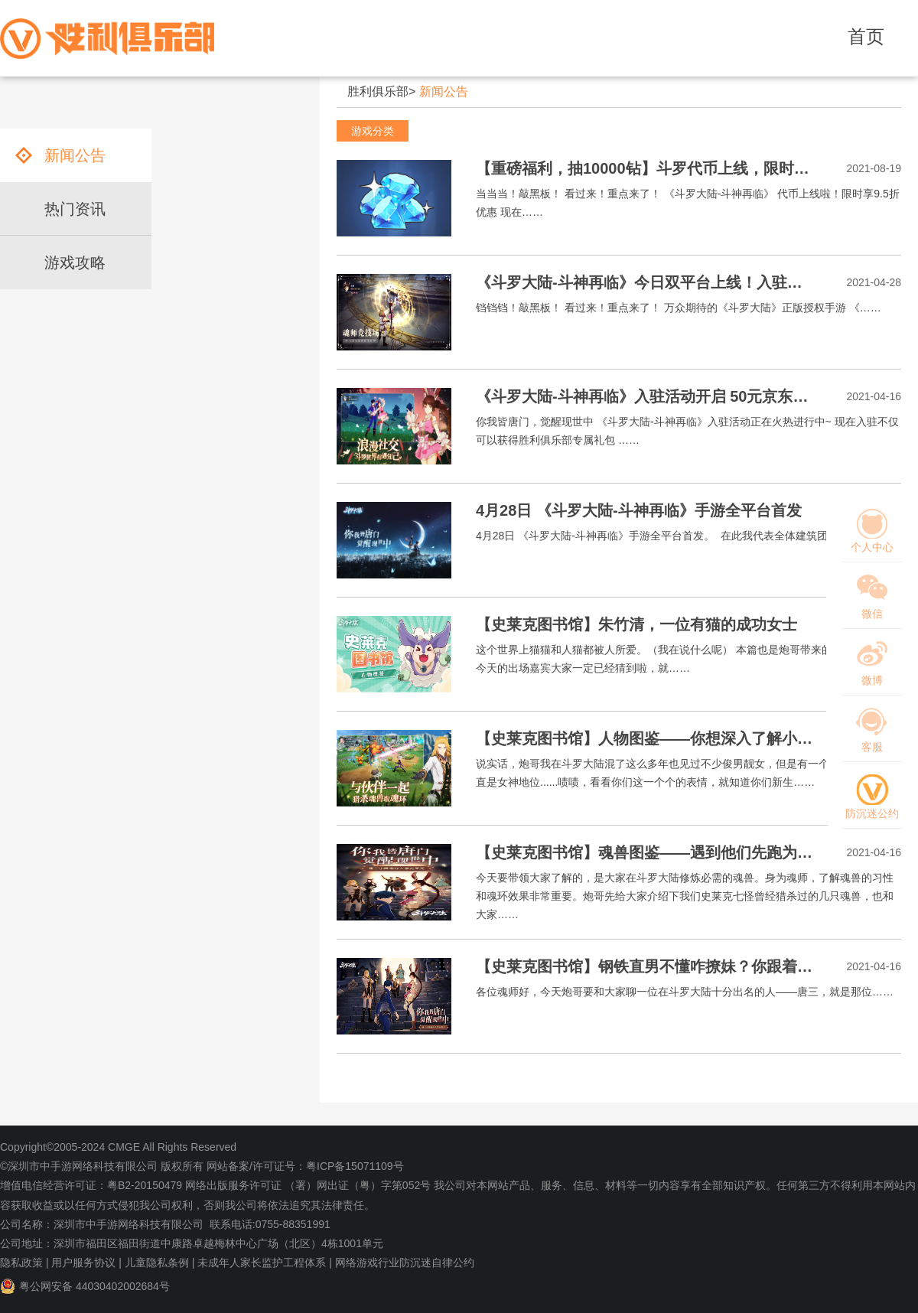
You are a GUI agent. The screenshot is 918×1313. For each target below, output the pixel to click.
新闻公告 (443, 91)
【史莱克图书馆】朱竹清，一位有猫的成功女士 (636, 624)
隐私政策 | (24, 1262)
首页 (866, 36)
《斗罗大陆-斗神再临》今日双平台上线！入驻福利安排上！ (677, 282)
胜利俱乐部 (378, 91)
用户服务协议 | (86, 1262)
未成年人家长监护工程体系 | (264, 1262)
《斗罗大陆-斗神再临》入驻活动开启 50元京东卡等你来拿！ (680, 396)
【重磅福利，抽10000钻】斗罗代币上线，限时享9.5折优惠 (676, 168)
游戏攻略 (75, 262)
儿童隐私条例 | (160, 1262)
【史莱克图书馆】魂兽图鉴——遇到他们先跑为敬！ (652, 852)
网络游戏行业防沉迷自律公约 (404, 1262)
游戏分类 (372, 131)
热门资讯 (75, 208)
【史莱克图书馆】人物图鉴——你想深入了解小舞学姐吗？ (675, 738)
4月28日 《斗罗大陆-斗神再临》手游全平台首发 (639, 510)
